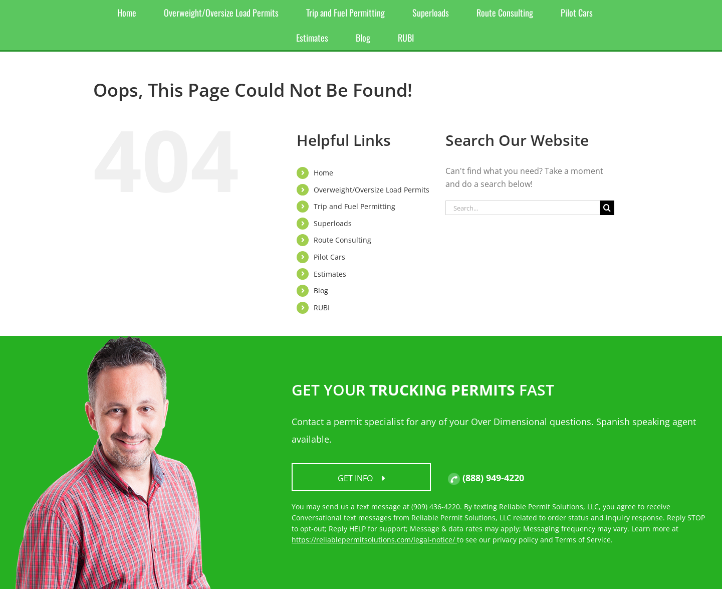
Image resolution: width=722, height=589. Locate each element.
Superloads (333, 223)
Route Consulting (342, 240)
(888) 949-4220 (486, 478)
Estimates (330, 274)
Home (323, 172)
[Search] (607, 208)
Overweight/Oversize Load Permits (371, 189)
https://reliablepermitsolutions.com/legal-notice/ (374, 539)
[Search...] (522, 208)
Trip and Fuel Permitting (354, 206)
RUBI (322, 307)
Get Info (361, 478)
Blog (321, 290)
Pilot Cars (329, 257)
